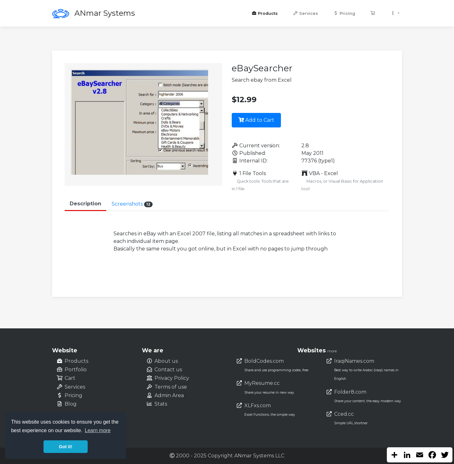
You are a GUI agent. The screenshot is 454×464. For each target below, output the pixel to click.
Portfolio (76, 370)
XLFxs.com (257, 405)
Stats (160, 404)
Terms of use (170, 387)
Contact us (168, 370)
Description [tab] (85, 204)
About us (166, 361)
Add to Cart (256, 120)
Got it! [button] (65, 446)
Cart (70, 378)
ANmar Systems (104, 13)
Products (265, 13)
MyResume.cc (262, 383)
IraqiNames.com (354, 361)
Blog (71, 404)
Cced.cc (344, 414)
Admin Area (169, 395)
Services (305, 13)
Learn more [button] (98, 430)
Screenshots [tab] (132, 204)
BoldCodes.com (264, 361)
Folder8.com (350, 392)
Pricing (344, 13)
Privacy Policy (171, 378)
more (332, 351)
